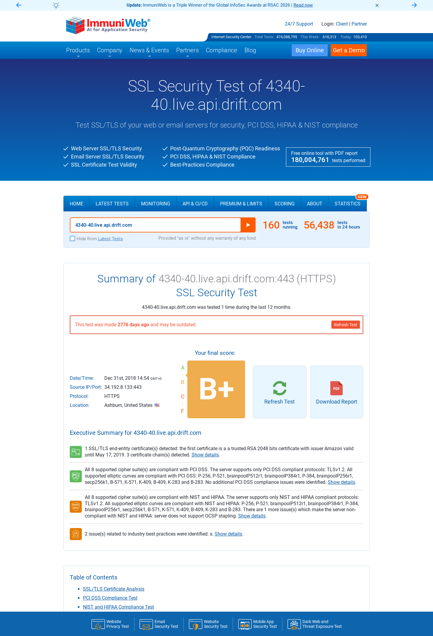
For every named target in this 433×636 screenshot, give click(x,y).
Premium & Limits (241, 204)
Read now (303, 5)
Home (76, 204)
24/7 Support (299, 24)
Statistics (351, 201)
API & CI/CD (195, 204)
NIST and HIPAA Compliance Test (118, 607)
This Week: (310, 37)
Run (248, 225)
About (314, 204)
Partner (359, 24)
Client (342, 24)
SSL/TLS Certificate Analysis (113, 589)
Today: (346, 37)
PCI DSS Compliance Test (110, 598)
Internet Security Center (231, 37)
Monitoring (155, 204)
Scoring (285, 204)
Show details (205, 455)
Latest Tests (112, 204)
